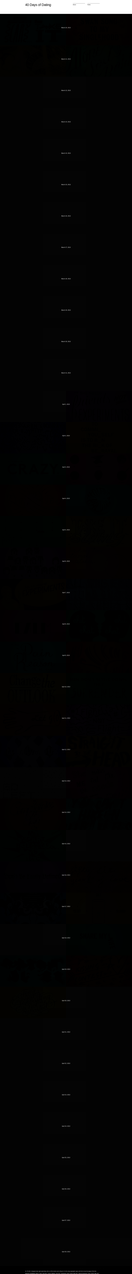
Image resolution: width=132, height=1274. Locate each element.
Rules (89, 4)
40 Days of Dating (38, 5)
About (74, 4)
